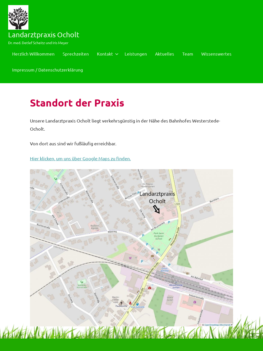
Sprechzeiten (76, 53)
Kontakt (107, 53)
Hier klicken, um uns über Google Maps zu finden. (80, 158)
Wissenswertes (216, 53)
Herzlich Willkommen (33, 53)
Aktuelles (164, 53)
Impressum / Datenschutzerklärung (47, 69)
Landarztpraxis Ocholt (43, 34)
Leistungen (136, 53)
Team (187, 53)
